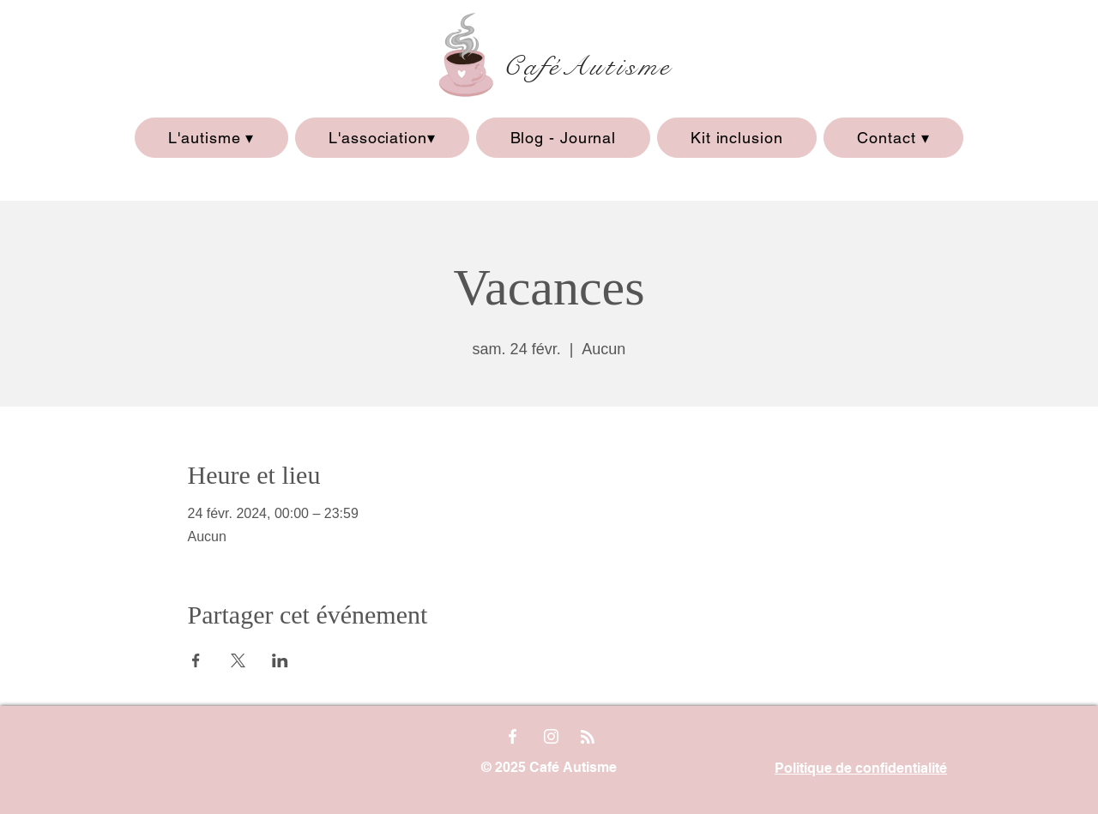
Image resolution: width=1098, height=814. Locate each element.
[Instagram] (551, 736)
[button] (211, 138)
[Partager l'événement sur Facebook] (196, 660)
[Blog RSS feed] (587, 737)
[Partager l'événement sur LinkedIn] (280, 660)
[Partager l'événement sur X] (238, 660)
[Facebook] (512, 736)
